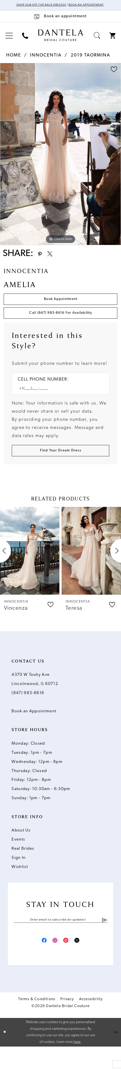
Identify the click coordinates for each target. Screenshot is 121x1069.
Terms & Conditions (36, 1021)
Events (18, 858)
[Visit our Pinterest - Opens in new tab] (68, 961)
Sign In (19, 876)
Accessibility (91, 1021)
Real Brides (23, 867)
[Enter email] (60, 939)
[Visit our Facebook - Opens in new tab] (37, 961)
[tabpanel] (60, 159)
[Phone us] (25, 40)
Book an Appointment (34, 730)
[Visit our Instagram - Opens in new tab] (52, 961)
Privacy (67, 1021)
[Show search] (97, 40)
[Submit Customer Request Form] (60, 468)
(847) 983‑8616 (28, 712)
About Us (21, 849)
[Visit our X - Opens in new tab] (83, 961)
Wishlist (20, 886)
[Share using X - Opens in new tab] (55, 259)
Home (13, 60)
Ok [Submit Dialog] (115, 1054)
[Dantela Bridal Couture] (60, 40)
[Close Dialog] (5, 1054)
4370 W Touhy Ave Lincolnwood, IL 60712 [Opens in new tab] (35, 698)
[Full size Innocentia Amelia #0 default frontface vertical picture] (60, 159)
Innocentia (46, 60)
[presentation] (29, 569)
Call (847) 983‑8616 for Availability (60, 325)
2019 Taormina (90, 60)
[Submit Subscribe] (105, 939)
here (77, 1064)
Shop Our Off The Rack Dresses (50, 5)
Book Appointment (60, 308)
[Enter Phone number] (57, 404)
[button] (9, 40)
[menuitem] (9, 40)
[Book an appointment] (60, 21)
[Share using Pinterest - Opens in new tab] (41, 260)
